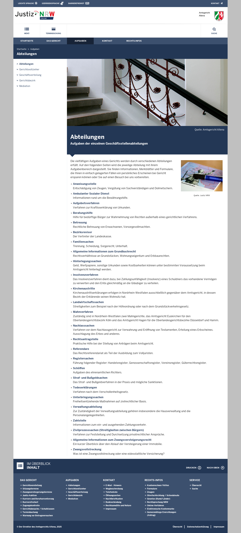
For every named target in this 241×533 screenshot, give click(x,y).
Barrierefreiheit (76, 3)
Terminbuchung (53, 33)
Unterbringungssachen (88, 397)
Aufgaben (80, 41)
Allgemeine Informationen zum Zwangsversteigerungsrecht (112, 440)
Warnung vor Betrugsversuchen (38, 515)
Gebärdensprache (50, 3)
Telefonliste (111, 492)
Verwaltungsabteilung (87, 407)
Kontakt (215, 3)
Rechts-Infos (134, 41)
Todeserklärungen (85, 387)
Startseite (26, 41)
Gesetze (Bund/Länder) (158, 498)
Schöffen (79, 368)
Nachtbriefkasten (114, 498)
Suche (214, 33)
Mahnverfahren (83, 312)
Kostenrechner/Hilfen (158, 485)
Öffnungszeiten (113, 495)
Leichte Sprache (26, 3)
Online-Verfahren (155, 505)
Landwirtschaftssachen (88, 302)
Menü (26, 33)
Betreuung (80, 222)
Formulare (152, 488)
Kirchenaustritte (84, 288)
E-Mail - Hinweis (113, 485)
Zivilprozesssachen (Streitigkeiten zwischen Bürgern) (108, 430)
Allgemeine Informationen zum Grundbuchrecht (104, 251)
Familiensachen (83, 242)
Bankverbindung (113, 502)
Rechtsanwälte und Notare (118, 505)
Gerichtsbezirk (27, 80)
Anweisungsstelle (84, 184)
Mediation (24, 86)
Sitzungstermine (31, 488)
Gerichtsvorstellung (32, 485)
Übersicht (197, 485)
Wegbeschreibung (114, 488)
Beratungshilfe (83, 213)
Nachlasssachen (83, 325)
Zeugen (150, 492)
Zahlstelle (79, 420)
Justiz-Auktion (30, 495)
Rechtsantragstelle (85, 339)
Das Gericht (54, 41)
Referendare (81, 349)
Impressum (111, 509)
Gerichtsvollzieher (29, 69)
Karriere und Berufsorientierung (38, 498)
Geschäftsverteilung (30, 74)
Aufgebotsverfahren (86, 203)
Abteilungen (26, 63)
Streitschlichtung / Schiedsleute (163, 495)
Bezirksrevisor (82, 232)
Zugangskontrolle (31, 505)
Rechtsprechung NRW (157, 502)
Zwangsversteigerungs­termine (37, 492)
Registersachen (83, 358)
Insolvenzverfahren (85, 275)
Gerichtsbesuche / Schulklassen (38, 509)
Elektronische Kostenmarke (160, 509)
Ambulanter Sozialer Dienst (91, 193)
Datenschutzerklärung (198, 526)
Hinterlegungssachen (87, 261)
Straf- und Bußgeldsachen (90, 378)
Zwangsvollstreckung (87, 449)
